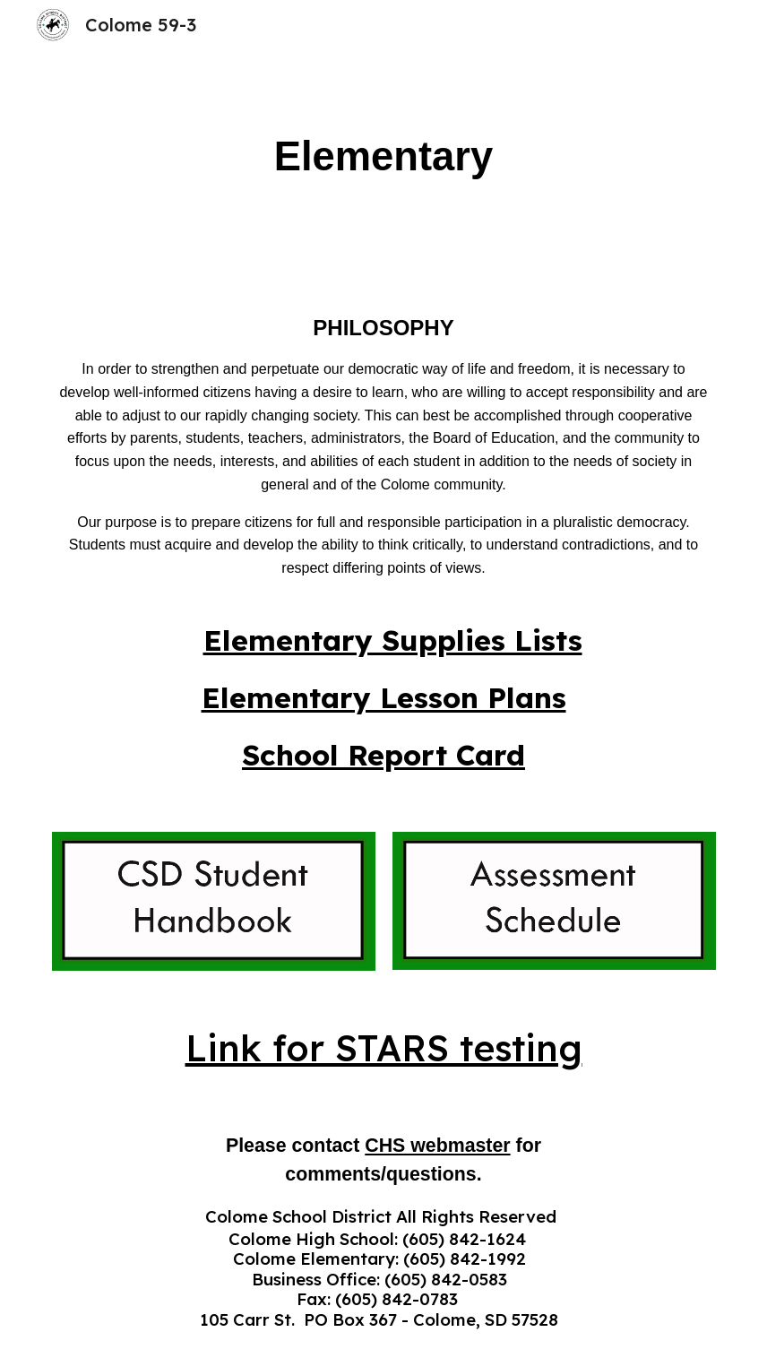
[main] (383, 157)
